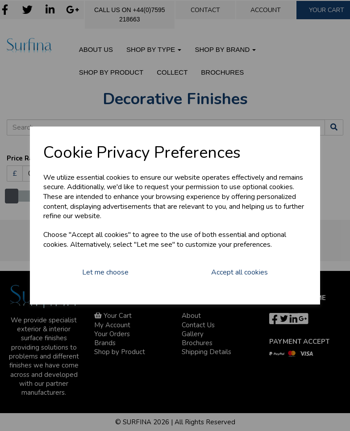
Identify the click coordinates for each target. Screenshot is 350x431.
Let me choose (105, 272)
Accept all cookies (239, 272)
